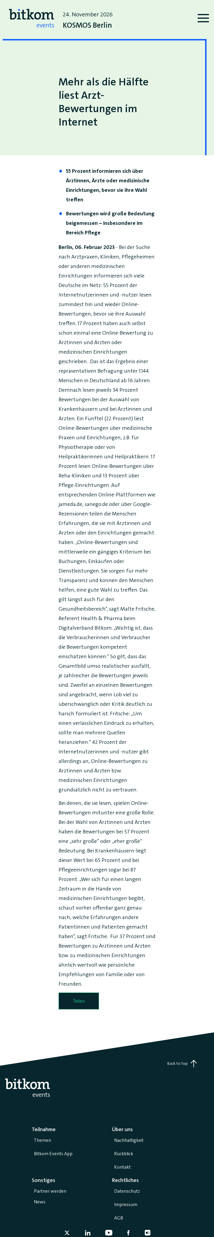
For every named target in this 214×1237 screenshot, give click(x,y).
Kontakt (122, 1167)
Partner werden (50, 1191)
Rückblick (123, 1153)
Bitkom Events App (53, 1153)
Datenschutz (127, 1191)
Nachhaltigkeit (129, 1140)
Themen (42, 1140)
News (39, 1202)
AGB (118, 1218)
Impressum (125, 1204)
